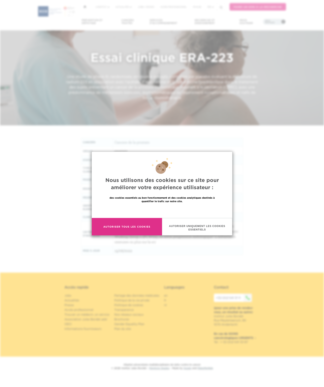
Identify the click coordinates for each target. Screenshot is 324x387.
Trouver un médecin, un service (86, 314)
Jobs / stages (146, 7)
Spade (187, 368)
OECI (68, 324)
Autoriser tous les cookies (126, 233)
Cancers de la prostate (132, 142)
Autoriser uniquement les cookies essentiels (197, 234)
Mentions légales (159, 368)
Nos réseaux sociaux (129, 314)
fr (210, 6)
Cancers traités (127, 22)
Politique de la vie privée (131, 300)
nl (165, 305)
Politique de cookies (128, 305)
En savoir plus (162, 216)
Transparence (124, 309)
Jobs (67, 295)
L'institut (102, 7)
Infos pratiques (270, 22)
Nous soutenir (246, 22)
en (166, 295)
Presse (69, 305)
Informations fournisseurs (82, 328)
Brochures (121, 319)
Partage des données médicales (136, 295)
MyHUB (197, 7)
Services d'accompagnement (163, 22)
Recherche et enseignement (205, 22)
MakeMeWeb (205, 368)
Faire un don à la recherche (258, 6)
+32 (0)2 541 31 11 (234, 298)
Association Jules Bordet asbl (85, 319)
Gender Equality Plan (129, 324)
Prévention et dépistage (92, 22)
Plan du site (122, 328)
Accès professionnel (173, 7)
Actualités (124, 7)
